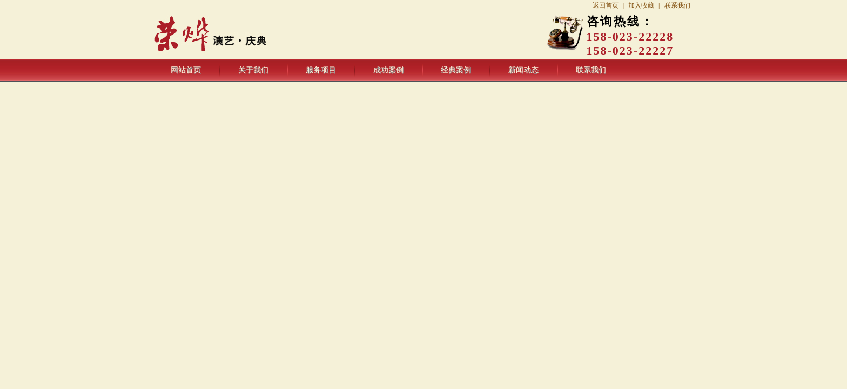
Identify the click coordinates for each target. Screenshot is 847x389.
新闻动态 (523, 70)
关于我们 (253, 70)
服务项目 (321, 70)
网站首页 (186, 70)
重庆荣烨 (238, 35)
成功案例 (388, 70)
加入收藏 (641, 5)
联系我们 (677, 5)
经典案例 (456, 70)
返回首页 (606, 5)
